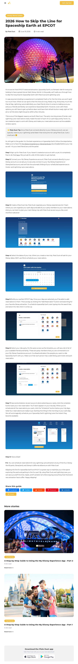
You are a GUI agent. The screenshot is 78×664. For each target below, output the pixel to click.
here (18, 155)
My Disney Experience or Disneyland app (36, 144)
